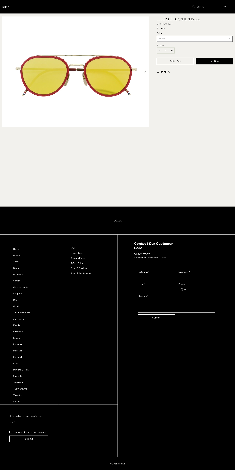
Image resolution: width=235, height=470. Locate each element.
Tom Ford (18, 382)
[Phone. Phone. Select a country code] (183, 290)
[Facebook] (161, 71)
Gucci (16, 306)
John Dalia (18, 318)
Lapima (17, 337)
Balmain (17, 268)
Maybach (17, 356)
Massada (17, 350)
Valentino (17, 395)
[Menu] (224, 7)
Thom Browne (20, 388)
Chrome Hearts (20, 287)
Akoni (16, 261)
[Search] (197, 7)
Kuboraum (18, 331)
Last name (184, 272)
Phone (181, 284)
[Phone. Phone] (200, 290)
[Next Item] (145, 71)
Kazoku (17, 325)
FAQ (73, 248)
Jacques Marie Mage (23, 312)
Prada (16, 363)
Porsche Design (21, 369)
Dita (15, 299)
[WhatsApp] (158, 71)
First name (143, 272)
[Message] (176, 305)
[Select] (195, 39)
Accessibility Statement (81, 273)
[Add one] (172, 51)
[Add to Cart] (175, 61)
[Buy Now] (214, 61)
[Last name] (196, 278)
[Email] (155, 290)
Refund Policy (77, 263)
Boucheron (18, 274)
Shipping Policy (78, 258)
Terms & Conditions (79, 268)
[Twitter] (168, 71)
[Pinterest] (165, 71)
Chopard (17, 293)
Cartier (16, 280)
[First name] (155, 278)
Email (141, 284)
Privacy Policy (77, 253)
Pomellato (18, 344)
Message (143, 296)
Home (16, 249)
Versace (17, 401)
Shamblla (17, 376)
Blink (5, 6)
